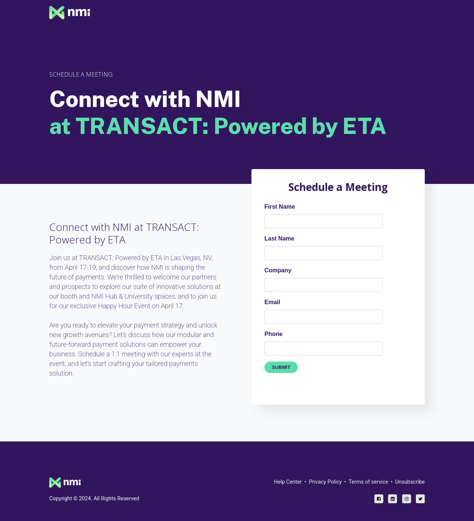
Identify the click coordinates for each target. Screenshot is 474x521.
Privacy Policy (325, 482)
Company (277, 270)
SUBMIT (281, 367)
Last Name (279, 238)
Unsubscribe (410, 482)
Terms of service (368, 482)
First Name (279, 207)
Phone (273, 334)
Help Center (288, 482)
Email (272, 302)
